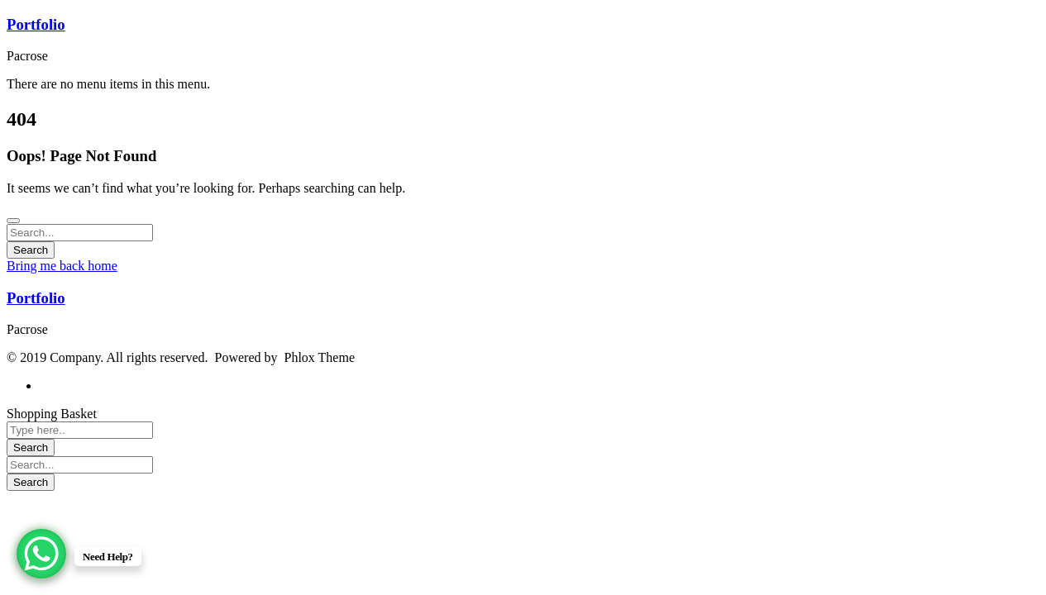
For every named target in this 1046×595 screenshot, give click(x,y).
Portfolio (36, 24)
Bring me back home (62, 266)
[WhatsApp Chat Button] (41, 553)
